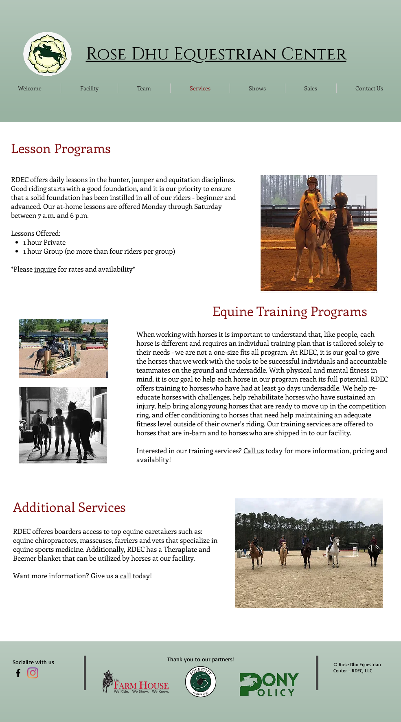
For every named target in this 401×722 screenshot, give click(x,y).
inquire (45, 268)
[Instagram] (32, 672)
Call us (253, 450)
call (125, 575)
